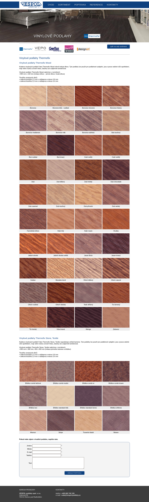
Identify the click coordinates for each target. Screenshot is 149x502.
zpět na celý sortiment (118, 46)
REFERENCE (96, 5)
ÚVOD (51, 5)
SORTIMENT (64, 5)
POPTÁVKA (80, 5)
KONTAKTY (112, 5)
